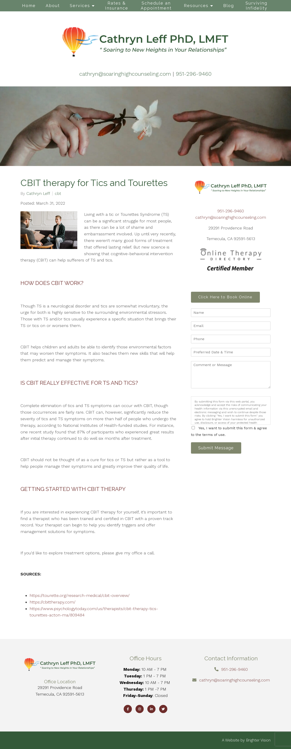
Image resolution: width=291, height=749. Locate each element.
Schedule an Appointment (156, 5)
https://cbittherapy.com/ (52, 602)
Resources (196, 5)
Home (29, 5)
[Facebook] (128, 709)
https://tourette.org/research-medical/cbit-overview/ (80, 595)
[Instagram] (139, 709)
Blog (228, 5)
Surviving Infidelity (256, 5)
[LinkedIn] (151, 709)
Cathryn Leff (38, 193)
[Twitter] (163, 709)
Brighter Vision (258, 740)
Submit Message (217, 448)
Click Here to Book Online (226, 297)
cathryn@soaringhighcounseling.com (230, 217)
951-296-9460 (230, 211)
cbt (58, 193)
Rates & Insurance (116, 5)
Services (80, 5)
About (53, 5)
